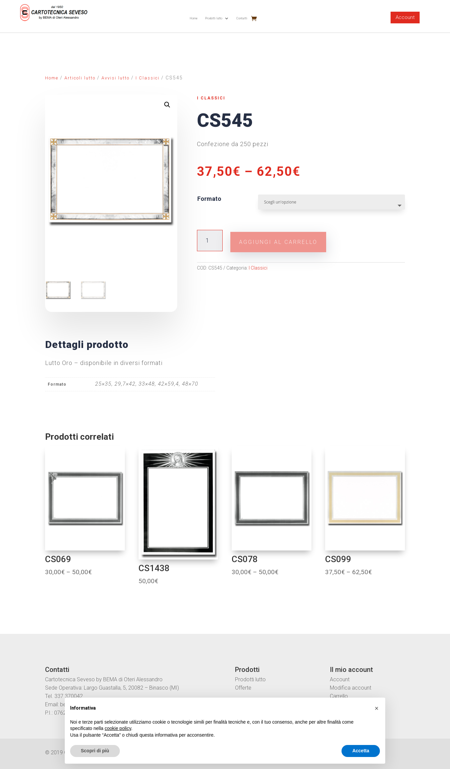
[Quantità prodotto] (210, 240)
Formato (209, 198)
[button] (376, 708)
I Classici (148, 77)
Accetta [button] (360, 750)
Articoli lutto (79, 77)
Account (405, 17)
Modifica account (350, 687)
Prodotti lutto (213, 18)
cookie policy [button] (118, 728)
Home (194, 18)
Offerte (243, 687)
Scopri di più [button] (95, 750)
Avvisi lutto (115, 77)
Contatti (241, 18)
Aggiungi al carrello (291, 240)
